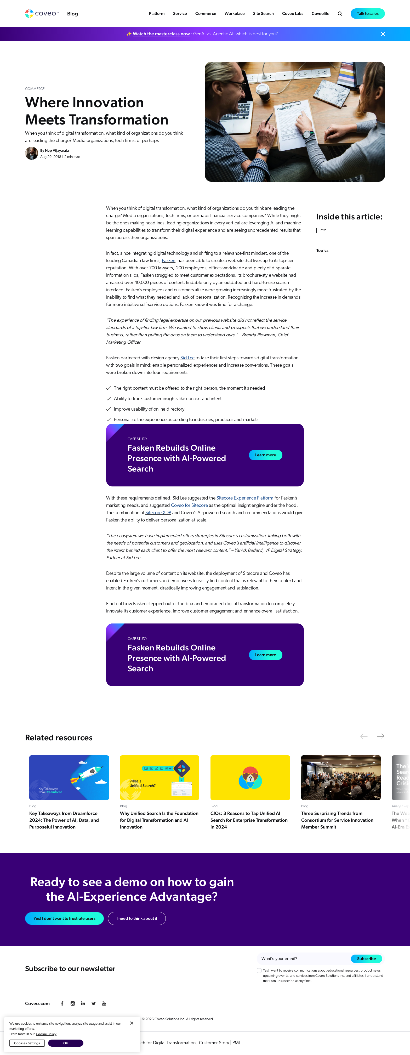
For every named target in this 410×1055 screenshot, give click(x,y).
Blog (72, 13)
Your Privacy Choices (116, 1019)
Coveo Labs (292, 13)
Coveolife (320, 13)
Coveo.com (37, 1003)
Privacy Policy (35, 1019)
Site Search (263, 13)
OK (65, 1051)
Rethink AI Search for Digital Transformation (154, 1043)
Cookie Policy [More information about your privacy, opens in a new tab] (46, 1041)
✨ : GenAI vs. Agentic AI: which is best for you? (202, 34)
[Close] (132, 1030)
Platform (157, 13)
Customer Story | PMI (219, 1043)
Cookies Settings (27, 1051)
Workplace (235, 13)
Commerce (205, 13)
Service (180, 13)
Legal (87, 1019)
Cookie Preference (64, 1019)
